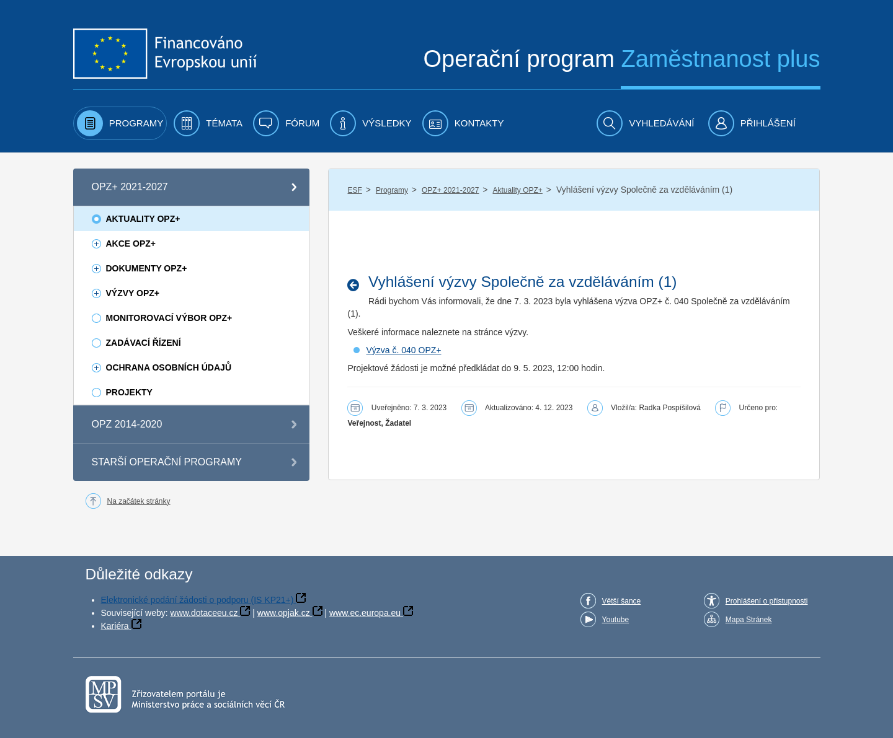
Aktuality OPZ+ (517, 190)
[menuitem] (120, 123)
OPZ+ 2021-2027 (450, 190)
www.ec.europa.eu (365, 613)
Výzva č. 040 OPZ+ (403, 350)
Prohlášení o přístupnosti (767, 601)
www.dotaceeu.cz (204, 613)
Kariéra (115, 626)
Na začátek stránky (139, 501)
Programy (392, 190)
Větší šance (621, 601)
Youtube (615, 619)
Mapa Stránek (749, 619)
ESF (354, 190)
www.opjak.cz (283, 613)
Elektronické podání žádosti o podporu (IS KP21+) (197, 600)
